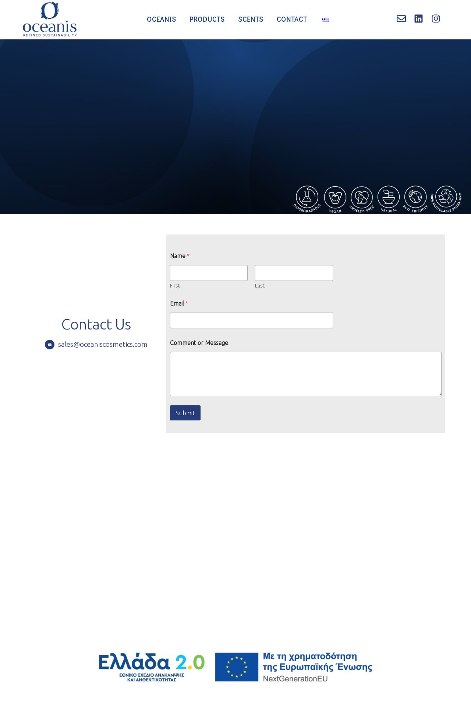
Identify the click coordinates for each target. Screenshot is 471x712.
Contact (292, 19)
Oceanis (161, 19)
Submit (185, 412)
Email (179, 303)
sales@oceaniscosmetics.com (103, 344)
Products (207, 19)
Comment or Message (199, 342)
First (175, 286)
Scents (250, 19)
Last (260, 286)
